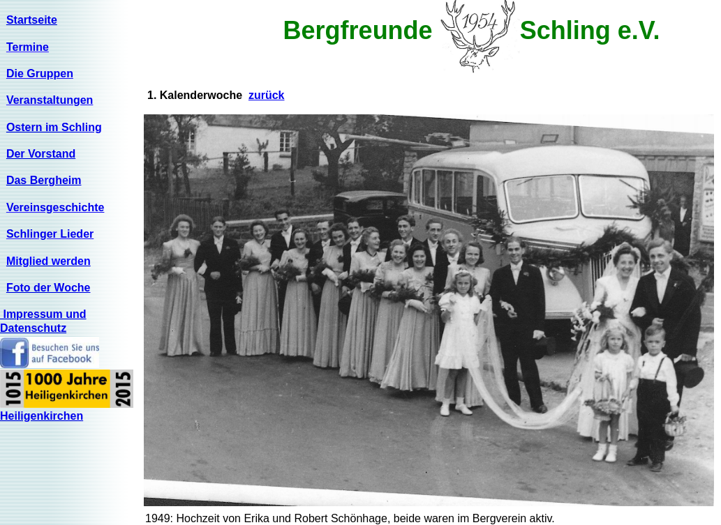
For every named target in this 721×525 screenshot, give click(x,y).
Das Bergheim (44, 180)
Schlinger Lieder (50, 234)
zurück (266, 95)
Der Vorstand (40, 154)
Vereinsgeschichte (55, 207)
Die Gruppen (39, 73)
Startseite (31, 20)
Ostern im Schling (54, 127)
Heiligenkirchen (41, 416)
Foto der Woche (48, 288)
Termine (27, 47)
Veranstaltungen (49, 100)
